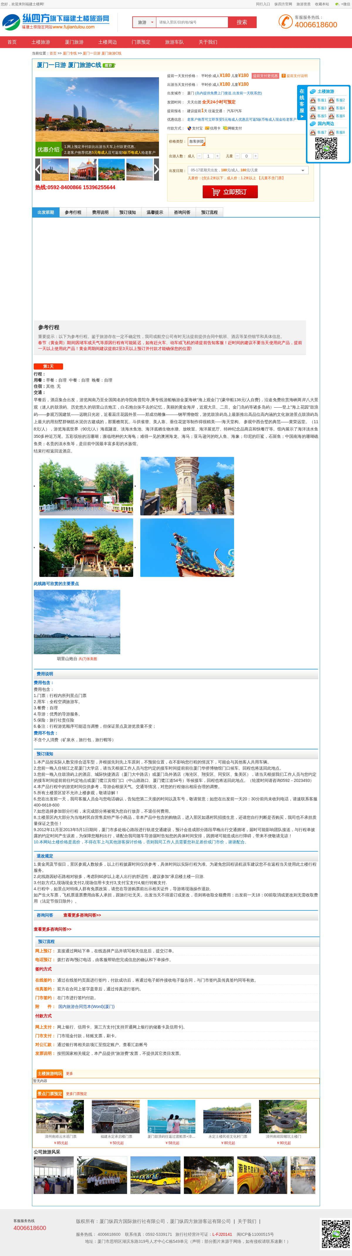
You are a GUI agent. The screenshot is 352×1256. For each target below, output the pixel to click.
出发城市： (176, 93)
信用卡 (215, 128)
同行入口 (263, 4)
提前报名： (176, 111)
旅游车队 (174, 42)
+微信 (345, 4)
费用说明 (100, 212)
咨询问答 (182, 212)
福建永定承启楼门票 (116, 1136)
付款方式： (176, 128)
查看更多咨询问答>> (82, 915)
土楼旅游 (40, 42)
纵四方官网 (283, 4)
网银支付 (235, 128)
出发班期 (46, 212)
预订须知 (127, 212)
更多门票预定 (76, 1094)
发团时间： (176, 102)
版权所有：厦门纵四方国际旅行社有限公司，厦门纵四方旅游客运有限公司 (153, 1221)
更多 (69, 1074)
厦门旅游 (74, 42)
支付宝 (197, 128)
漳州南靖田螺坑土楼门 (283, 1136)
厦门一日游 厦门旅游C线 (102, 53)
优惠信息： (176, 119)
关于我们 (208, 42)
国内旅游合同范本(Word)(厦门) (86, 1006)
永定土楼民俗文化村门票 (228, 1136)
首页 (12, 42)
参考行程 (73, 212)
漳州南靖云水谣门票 (61, 1136)
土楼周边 (107, 42)
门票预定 (141, 42)
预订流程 (209, 212)
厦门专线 (70, 53)
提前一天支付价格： (183, 76)
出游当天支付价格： (183, 85)
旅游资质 (304, 4)
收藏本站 (322, 4)
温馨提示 (155, 212)
